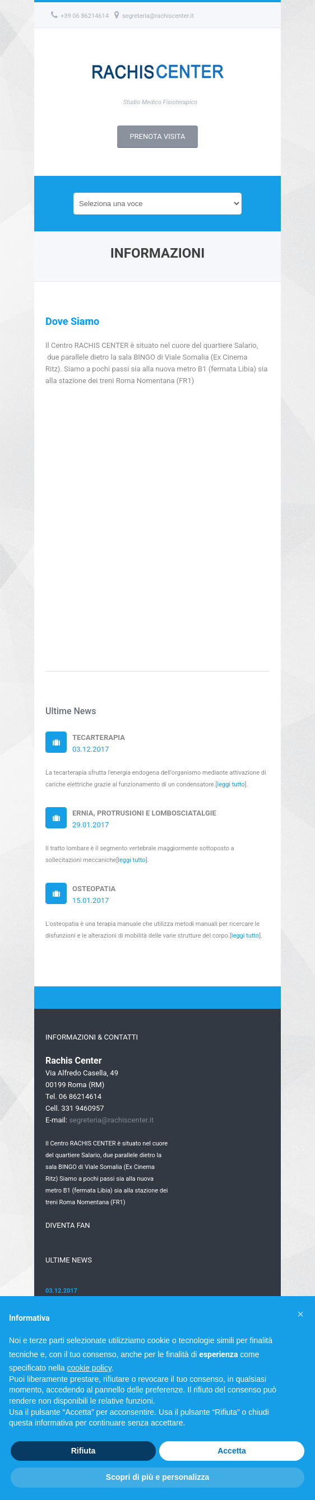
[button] (300, 1314)
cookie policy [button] (89, 1367)
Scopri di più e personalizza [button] (157, 1477)
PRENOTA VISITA (157, 136)
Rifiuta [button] (83, 1450)
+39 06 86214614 (80, 16)
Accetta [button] (231, 1450)
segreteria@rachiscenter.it (154, 16)
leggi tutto (230, 784)
